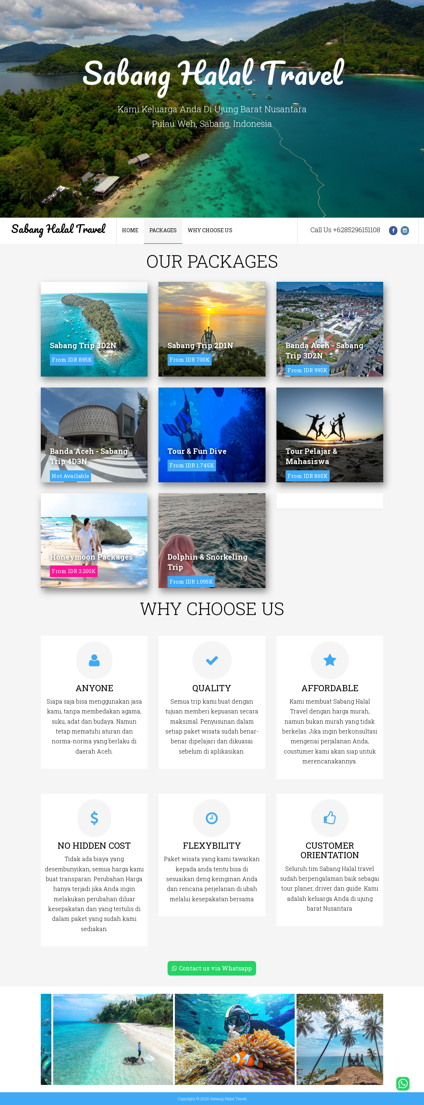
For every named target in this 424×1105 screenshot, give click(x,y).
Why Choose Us (210, 230)
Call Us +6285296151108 (345, 229)
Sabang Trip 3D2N (83, 345)
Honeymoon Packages (91, 556)
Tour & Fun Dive (197, 451)
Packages (163, 230)
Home (130, 230)
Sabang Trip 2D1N (200, 345)
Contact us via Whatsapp (212, 968)
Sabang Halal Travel (58, 229)
